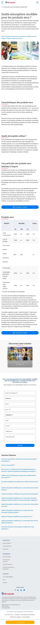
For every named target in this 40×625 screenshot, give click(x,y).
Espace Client (7, 543)
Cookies (17, 614)
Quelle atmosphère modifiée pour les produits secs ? (16, 516)
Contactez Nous (7, 546)
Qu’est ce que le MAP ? (8, 465)
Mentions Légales (15, 617)
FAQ (4, 579)
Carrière (5, 582)
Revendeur (5, 549)
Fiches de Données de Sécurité (8, 568)
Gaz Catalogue (7, 556)
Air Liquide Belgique (8, 576)
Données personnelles (27, 614)
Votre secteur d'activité (6, 560)
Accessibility (26, 617)
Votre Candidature (7, 564)
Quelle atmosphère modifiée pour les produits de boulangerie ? (20, 494)
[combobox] (37, 2)
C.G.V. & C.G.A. (9, 614)
